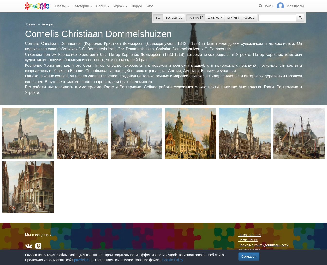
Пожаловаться (249, 235)
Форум (137, 6)
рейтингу (233, 17)
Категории (82, 6)
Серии (102, 6)
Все (158, 17)
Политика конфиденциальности (263, 245)
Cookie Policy (172, 260)
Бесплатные (174, 17)
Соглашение (248, 240)
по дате (196, 17)
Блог (149, 6)
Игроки (120, 6)
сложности (215, 17)
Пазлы (62, 6)
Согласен (248, 256)
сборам (249, 17)
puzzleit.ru (82, 260)
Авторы (47, 24)
